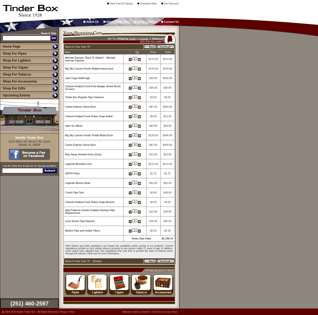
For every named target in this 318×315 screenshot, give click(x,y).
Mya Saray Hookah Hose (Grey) (83, 154)
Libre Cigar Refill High (77, 78)
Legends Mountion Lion (78, 163)
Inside (132, 38)
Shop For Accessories (18, 81)
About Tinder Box (116, 21)
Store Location (145, 21)
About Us (90, 21)
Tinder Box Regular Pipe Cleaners (84, 97)
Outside (143, 38)
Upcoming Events (15, 95)
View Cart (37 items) (120, 3)
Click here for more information (103, 253)
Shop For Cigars (14, 67)
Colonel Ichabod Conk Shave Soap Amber (89, 116)
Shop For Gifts (12, 88)
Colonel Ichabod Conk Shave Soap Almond (89, 202)
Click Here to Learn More (164, 312)
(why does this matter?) (152, 41)
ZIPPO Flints (72, 173)
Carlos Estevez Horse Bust (80, 106)
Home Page (11, 46)
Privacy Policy (67, 312)
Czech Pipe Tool (74, 192)
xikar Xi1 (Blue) (74, 125)
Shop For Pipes (13, 53)
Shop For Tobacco (15, 74)
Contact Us (170, 21)
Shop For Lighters (15, 60)
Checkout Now (147, 3)
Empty (97, 261)
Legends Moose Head (77, 183)
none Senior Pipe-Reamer (80, 221)
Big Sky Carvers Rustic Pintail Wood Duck (89, 135)
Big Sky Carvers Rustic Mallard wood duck (89, 68)
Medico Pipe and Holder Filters (82, 230)
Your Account (170, 3)
